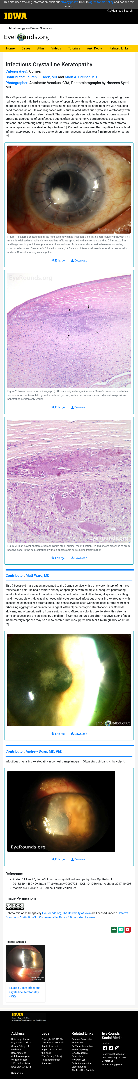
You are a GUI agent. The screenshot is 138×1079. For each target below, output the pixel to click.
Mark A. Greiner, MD (81, 77)
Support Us (17, 1073)
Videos (56, 48)
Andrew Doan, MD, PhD (44, 751)
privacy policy (69, 2)
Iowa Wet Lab (79, 1059)
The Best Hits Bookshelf (84, 1070)
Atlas (40, 48)
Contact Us (107, 1060)
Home (10, 48)
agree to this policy (101, 2)
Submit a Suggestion (112, 1064)
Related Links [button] (122, 48)
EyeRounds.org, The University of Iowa (66, 913)
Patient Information (81, 1063)
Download (79, 260)
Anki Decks (95, 48)
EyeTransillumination (82, 1046)
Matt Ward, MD (38, 575)
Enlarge (58, 260)
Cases (26, 48)
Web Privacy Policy (51, 1056)
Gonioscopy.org (80, 1049)
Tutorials (74, 48)
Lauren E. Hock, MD (41, 77)
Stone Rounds (79, 1066)
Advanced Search (120, 10)
